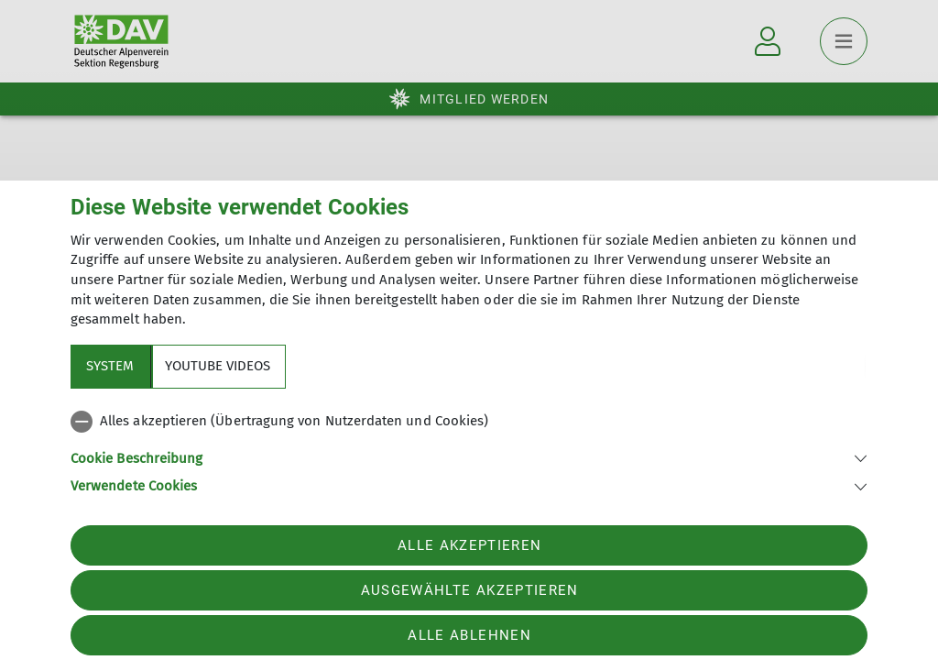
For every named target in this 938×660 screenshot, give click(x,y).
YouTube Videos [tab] (217, 366)
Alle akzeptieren (469, 545)
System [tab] (110, 366)
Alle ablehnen (469, 635)
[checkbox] (469, 421)
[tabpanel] (469, 450)
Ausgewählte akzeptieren (470, 590)
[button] (469, 457)
